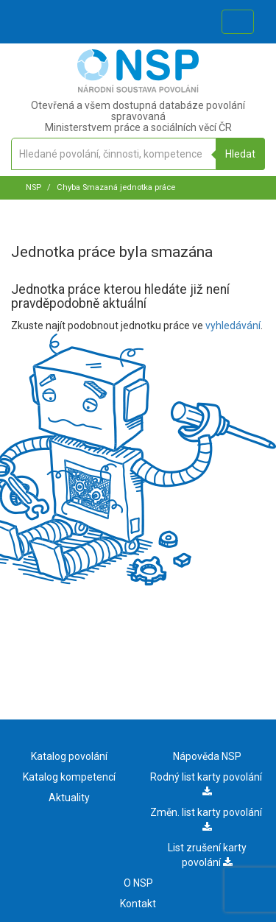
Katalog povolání (69, 756)
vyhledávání (233, 325)
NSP (33, 187)
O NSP (138, 883)
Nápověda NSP (207, 756)
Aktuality (69, 797)
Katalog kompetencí (69, 777)
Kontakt (138, 903)
